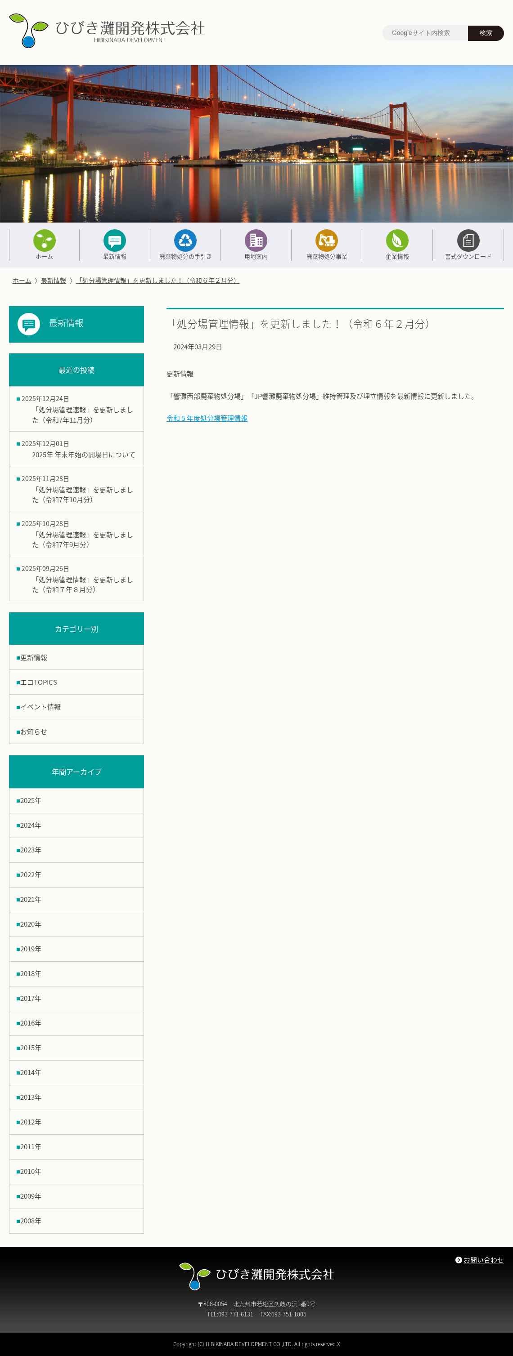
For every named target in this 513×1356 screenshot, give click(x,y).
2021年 (30, 899)
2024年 (30, 825)
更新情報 (33, 657)
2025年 (30, 800)
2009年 (30, 1196)
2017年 (30, 998)
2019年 (30, 949)
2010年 (30, 1171)
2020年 (30, 924)
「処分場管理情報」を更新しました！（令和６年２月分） (158, 280)
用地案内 (256, 244)
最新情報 (115, 244)
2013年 (30, 1097)
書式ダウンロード (468, 244)
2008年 (30, 1221)
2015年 (30, 1048)
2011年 (30, 1146)
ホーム (44, 244)
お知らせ (33, 731)
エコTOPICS (38, 682)
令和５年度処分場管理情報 (207, 418)
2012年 (30, 1122)
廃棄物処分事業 (327, 244)
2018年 (30, 973)
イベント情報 (40, 707)
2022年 (30, 874)
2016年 (30, 1023)
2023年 (30, 850)
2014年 (30, 1072)
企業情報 (397, 244)
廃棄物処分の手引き (185, 244)
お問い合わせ (484, 1260)
